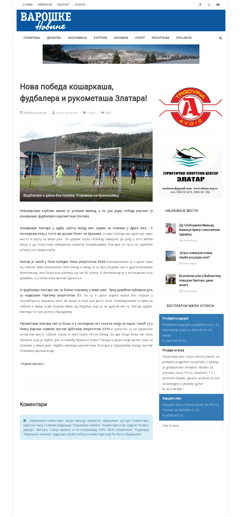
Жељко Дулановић (64, 112)
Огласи (80, 4)
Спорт (91, 112)
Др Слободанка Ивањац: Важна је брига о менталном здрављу (199, 230)
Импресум (45, 4)
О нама (27, 4)
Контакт (63, 4)
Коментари (190, 240)
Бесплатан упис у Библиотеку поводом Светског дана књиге (200, 280)
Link (106, 112)
